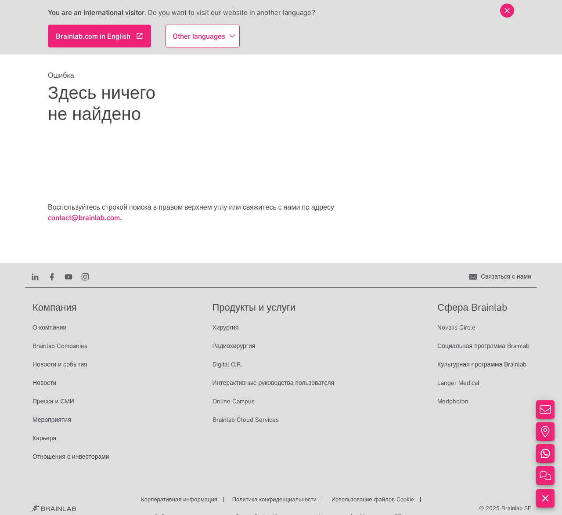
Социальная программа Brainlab (483, 345)
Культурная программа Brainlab (481, 364)
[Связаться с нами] (500, 276)
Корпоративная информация (179, 499)
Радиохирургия (234, 345)
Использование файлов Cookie (372, 499)
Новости (44, 382)
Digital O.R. (227, 364)
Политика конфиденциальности (274, 499)
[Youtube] (68, 276)
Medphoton (452, 401)
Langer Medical (458, 382)
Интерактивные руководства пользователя (274, 382)
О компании (49, 327)
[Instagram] (85, 276)
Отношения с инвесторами (70, 456)
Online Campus (234, 401)
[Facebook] (51, 276)
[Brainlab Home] (53, 508)
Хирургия (226, 327)
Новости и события (59, 364)
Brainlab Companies (59, 345)
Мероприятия (51, 419)
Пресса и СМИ (53, 401)
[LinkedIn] (35, 276)
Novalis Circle (456, 327)
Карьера (44, 438)
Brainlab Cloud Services (246, 419)
